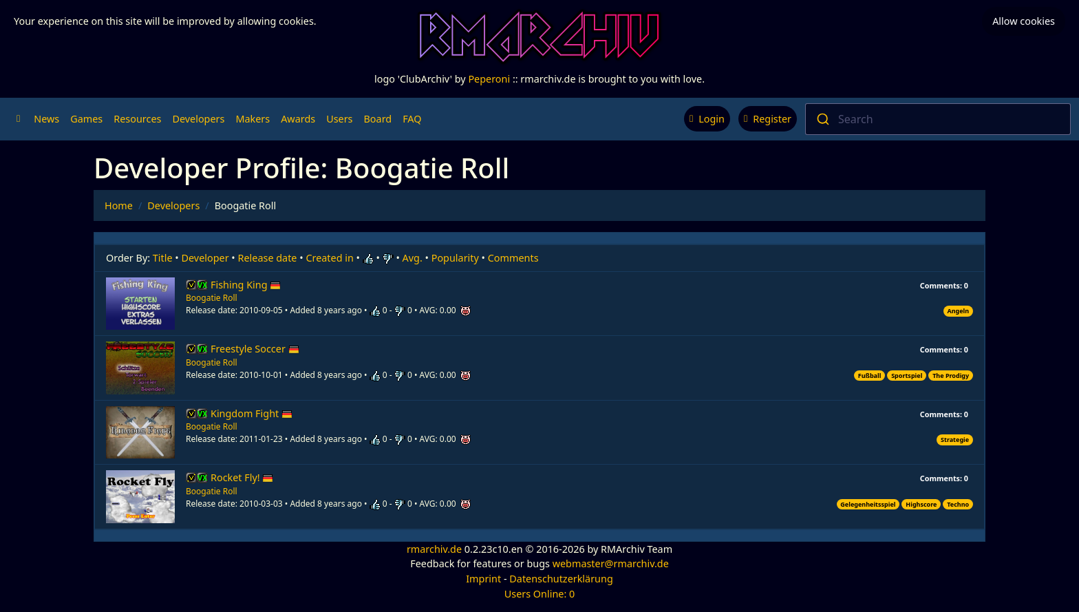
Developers (198, 118)
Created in (329, 257)
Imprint (483, 578)
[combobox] (938, 119)
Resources (137, 118)
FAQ (412, 118)
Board (378, 118)
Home (119, 205)
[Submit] (822, 119)
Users (339, 118)
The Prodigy (950, 375)
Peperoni (489, 78)
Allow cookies (1023, 21)
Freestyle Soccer (255, 348)
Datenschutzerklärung (560, 578)
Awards (298, 118)
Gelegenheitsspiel (867, 504)
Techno (958, 504)
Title (163, 257)
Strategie (955, 439)
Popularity (455, 257)
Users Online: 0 (539, 593)
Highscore (921, 504)
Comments (513, 257)
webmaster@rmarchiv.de (611, 563)
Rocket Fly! (242, 477)
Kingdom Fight (251, 413)
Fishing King (246, 284)
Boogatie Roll (211, 298)
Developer (205, 257)
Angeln (958, 310)
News (46, 118)
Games (86, 118)
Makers (252, 118)
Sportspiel (906, 375)
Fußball (870, 375)
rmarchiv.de (434, 549)
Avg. (413, 257)
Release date (267, 257)
